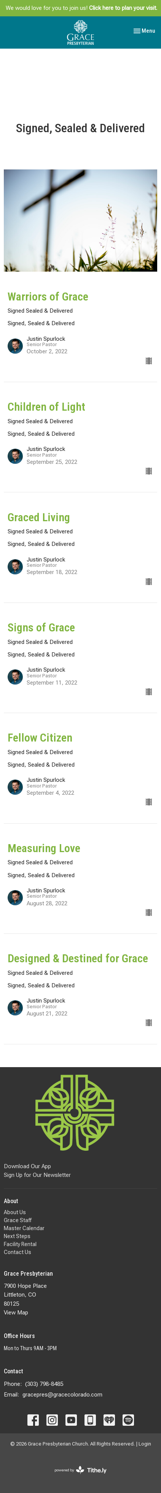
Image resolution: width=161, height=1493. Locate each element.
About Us (15, 1212)
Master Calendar (24, 1228)
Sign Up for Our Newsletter (37, 1175)
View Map (16, 1312)
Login (145, 1444)
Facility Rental (20, 1244)
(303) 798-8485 (44, 1384)
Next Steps (17, 1236)
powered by (80, 1470)
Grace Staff (18, 1220)
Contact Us (17, 1252)
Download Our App (27, 1166)
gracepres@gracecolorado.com (62, 1394)
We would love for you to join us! (81, 8)
